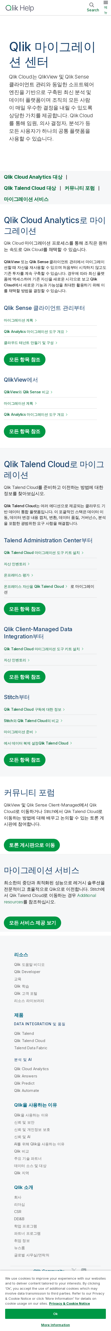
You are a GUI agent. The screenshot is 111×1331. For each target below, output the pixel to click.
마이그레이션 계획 (18, 320)
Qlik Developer (27, 971)
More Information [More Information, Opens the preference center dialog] (55, 1325)
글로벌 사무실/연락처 (31, 1255)
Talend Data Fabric (30, 1048)
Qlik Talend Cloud (29, 1040)
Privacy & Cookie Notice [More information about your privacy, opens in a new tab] (69, 1303)
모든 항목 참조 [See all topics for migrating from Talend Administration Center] (24, 609)
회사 (17, 1197)
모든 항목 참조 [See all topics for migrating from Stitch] (24, 760)
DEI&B (19, 1219)
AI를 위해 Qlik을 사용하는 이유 (39, 1144)
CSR (17, 1211)
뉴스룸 (19, 1248)
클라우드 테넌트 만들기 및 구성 (29, 343)
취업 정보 (22, 1240)
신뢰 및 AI (22, 1136)
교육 (17, 979)
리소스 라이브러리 (29, 1000)
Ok (55, 1314)
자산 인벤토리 (15, 564)
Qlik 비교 (21, 1151)
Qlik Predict (24, 1083)
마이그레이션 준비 (18, 732)
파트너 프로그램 (27, 1233)
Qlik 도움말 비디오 (29, 964)
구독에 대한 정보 (32, 709)
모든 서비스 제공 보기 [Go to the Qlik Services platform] (32, 923)
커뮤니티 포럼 (79, 188)
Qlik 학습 (21, 986)
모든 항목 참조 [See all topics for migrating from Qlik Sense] (24, 359)
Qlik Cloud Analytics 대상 (33, 177)
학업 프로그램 (25, 1226)
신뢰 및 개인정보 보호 (32, 1129)
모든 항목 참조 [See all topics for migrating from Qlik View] (24, 431)
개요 (34, 332)
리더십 (19, 1204)
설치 (42, 553)
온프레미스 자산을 (34, 586)
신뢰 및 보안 (24, 1122)
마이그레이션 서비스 (26, 199)
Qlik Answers (25, 1076)
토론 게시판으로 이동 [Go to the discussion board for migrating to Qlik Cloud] (32, 845)
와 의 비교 (31, 721)
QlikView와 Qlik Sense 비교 (26, 392)
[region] (55, 1300)
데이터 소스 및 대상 (30, 1165)
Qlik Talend (24, 1033)
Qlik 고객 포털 (26, 993)
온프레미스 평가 (17, 575)
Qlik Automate (26, 1090)
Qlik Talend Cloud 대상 (30, 188)
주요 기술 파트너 (28, 1158)
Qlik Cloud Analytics (31, 1069)
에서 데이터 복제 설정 (36, 743)
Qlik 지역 (21, 1173)
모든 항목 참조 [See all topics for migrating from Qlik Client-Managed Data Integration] (24, 677)
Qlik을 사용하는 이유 (31, 1115)
